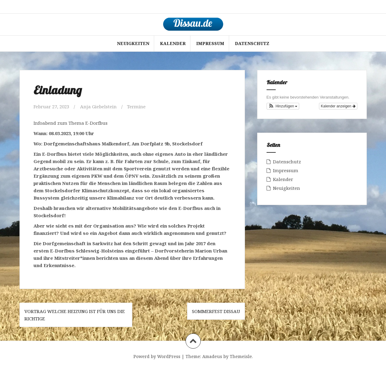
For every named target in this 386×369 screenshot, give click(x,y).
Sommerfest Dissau (216, 311)
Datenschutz (252, 43)
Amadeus (212, 356)
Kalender (173, 43)
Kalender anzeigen (338, 106)
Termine (136, 106)
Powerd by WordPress (156, 356)
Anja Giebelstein (98, 106)
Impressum (210, 43)
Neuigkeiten (133, 43)
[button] (283, 106)
